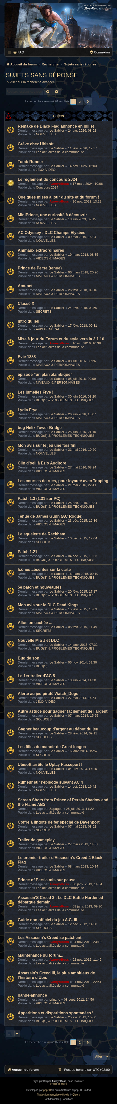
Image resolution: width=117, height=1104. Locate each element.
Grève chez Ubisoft (36, 144)
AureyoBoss (59, 184)
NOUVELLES (46, 134)
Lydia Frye (28, 410)
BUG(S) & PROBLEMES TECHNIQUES (65, 400)
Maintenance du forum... (40, 955)
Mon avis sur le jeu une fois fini (47, 445)
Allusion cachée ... (35, 623)
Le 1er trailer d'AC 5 (36, 676)
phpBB (47, 1090)
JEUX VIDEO (46, 170)
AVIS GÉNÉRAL (48, 329)
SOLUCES (44, 719)
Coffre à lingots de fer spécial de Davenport (59, 822)
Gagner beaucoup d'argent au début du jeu (58, 729)
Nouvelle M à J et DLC (38, 640)
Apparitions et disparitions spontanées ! (56, 1013)
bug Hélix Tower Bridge (40, 428)
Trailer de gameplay (36, 840)
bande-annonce (32, 995)
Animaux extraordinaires (41, 250)
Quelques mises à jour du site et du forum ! (58, 197)
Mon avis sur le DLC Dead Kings (48, 605)
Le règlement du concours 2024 (47, 179)
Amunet (25, 286)
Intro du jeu (28, 321)
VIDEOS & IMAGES (50, 258)
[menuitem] (18, 52)
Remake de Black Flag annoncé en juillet (56, 126)
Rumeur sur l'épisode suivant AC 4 (50, 782)
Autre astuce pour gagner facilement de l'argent (63, 711)
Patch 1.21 (27, 552)
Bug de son (28, 658)
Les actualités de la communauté (60, 152)
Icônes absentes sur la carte (44, 569)
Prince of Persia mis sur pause (47, 880)
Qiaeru (76, 1094)
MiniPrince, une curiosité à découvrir (52, 215)
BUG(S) (42, 666)
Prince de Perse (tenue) (40, 268)
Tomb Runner (30, 162)
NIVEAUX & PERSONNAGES (58, 276)
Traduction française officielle (53, 1094)
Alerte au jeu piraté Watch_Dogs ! (49, 693)
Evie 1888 (27, 357)
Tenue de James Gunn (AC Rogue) (50, 516)
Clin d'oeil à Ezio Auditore (42, 463)
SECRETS (44, 311)
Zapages (56, 809)
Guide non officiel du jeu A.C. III (47, 920)
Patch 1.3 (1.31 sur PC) (39, 498)
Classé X (26, 303)
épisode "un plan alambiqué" (45, 374)
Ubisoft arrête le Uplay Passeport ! (50, 764)
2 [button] (79, 101)
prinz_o (55, 999)
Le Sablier (57, 130)
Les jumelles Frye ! (36, 392)
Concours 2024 (47, 187)
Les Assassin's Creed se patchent (50, 937)
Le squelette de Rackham (41, 534)
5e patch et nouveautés (40, 587)
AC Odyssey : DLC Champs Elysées (51, 232)
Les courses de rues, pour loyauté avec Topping (63, 481)
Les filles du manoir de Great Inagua (52, 747)
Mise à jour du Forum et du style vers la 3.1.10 (61, 339)
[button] (88, 101)
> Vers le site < (58, 1084)
